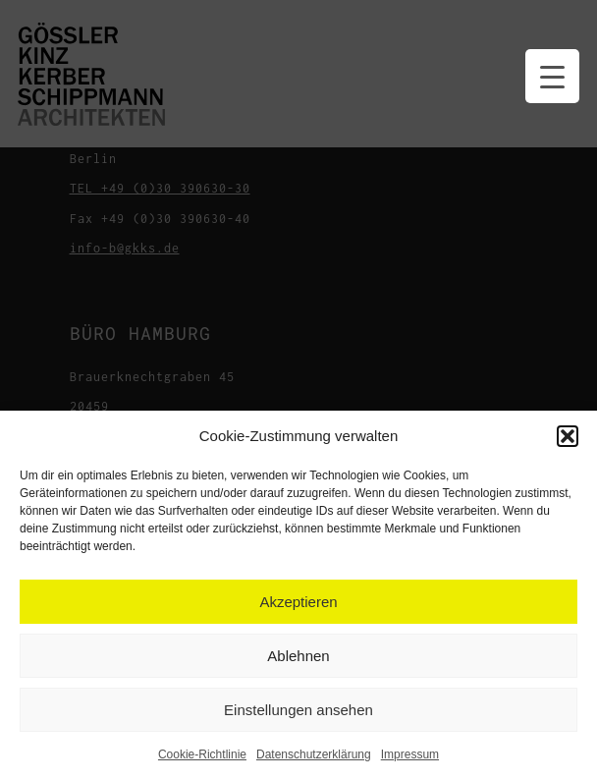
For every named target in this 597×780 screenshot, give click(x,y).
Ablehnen (298, 655)
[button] (567, 436)
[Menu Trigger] (552, 76)
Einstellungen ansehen (298, 709)
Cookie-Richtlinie (202, 754)
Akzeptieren (298, 601)
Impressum (410, 754)
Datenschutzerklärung (313, 754)
